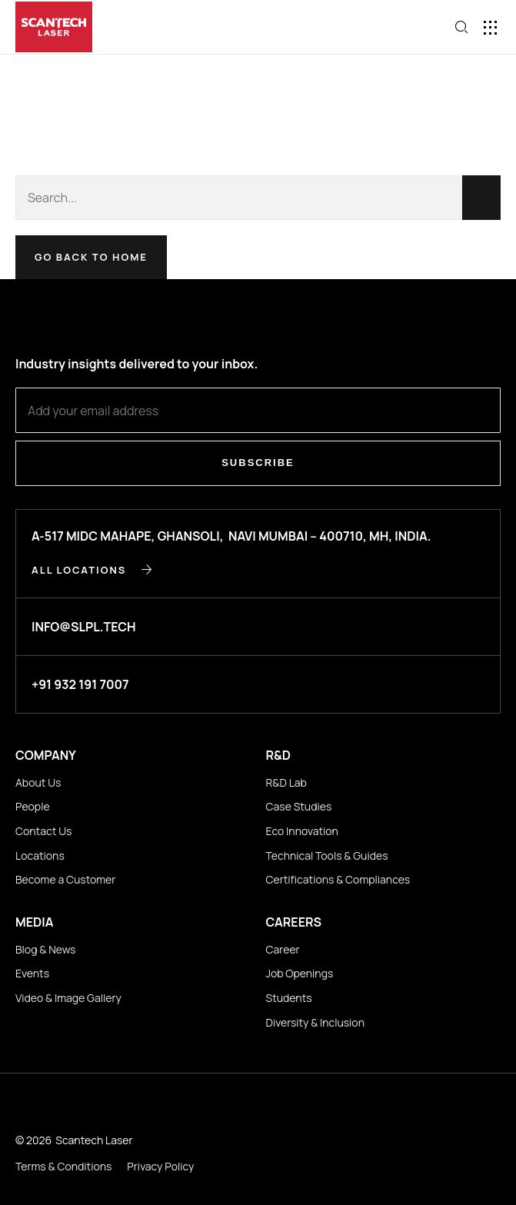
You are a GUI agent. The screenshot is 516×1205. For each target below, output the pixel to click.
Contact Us (43, 831)
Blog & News (45, 949)
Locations (40, 855)
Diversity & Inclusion (315, 1022)
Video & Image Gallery (68, 997)
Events (32, 973)
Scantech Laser (93, 1140)
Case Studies (299, 806)
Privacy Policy (160, 1166)
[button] (491, 27)
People (32, 806)
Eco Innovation (302, 831)
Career (283, 949)
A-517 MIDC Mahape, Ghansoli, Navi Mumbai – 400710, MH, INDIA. (231, 536)
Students (289, 997)
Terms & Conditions (63, 1166)
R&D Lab (286, 782)
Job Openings (300, 973)
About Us (38, 782)
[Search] (481, 197)
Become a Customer (65, 879)
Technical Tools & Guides (327, 855)
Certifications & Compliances (338, 879)
